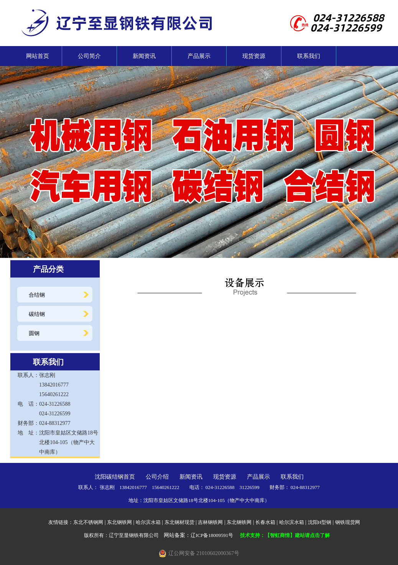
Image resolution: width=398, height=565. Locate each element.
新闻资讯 (144, 56)
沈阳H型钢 (319, 522)
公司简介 (89, 56)
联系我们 (308, 56)
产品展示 (199, 56)
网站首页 (34, 56)
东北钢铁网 (119, 522)
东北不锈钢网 (88, 522)
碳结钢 (37, 314)
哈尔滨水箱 (148, 522)
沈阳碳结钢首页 (115, 477)
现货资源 (253, 56)
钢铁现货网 (347, 522)
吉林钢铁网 (210, 522)
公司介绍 (157, 477)
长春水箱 (265, 522)
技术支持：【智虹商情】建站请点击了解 (285, 535)
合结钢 (37, 295)
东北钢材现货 (179, 522)
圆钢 (34, 333)
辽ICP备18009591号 (212, 535)
